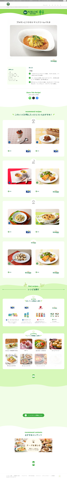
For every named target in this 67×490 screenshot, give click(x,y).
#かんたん (37, 148)
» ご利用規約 (58, 487)
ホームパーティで (33, 125)
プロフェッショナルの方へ (55, 5)
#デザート (10, 148)
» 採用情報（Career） (18, 487)
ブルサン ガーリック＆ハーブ (14, 72)
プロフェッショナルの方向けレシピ (33, 475)
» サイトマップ (42, 487)
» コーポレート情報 (9, 487)
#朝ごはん (22, 148)
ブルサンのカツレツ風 (40, 277)
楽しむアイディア (35, 5)
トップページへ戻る (33, 388)
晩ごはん (33, 169)
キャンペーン (21, 5)
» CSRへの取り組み (34, 487)
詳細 (59, 0)
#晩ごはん (21, 58)
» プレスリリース (27, 487)
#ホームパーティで (14, 58)
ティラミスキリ (11, 146)
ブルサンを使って (33, 256)
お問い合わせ (44, 5)
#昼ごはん (27, 58)
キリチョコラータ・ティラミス (42, 146)
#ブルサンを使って (34, 58)
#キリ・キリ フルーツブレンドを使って (14, 150)
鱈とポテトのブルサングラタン (42, 233)
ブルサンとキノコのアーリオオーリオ (15, 277)
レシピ (28, 5)
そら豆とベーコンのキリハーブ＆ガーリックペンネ (18, 233)
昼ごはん (33, 212)
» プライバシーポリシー (50, 487)
